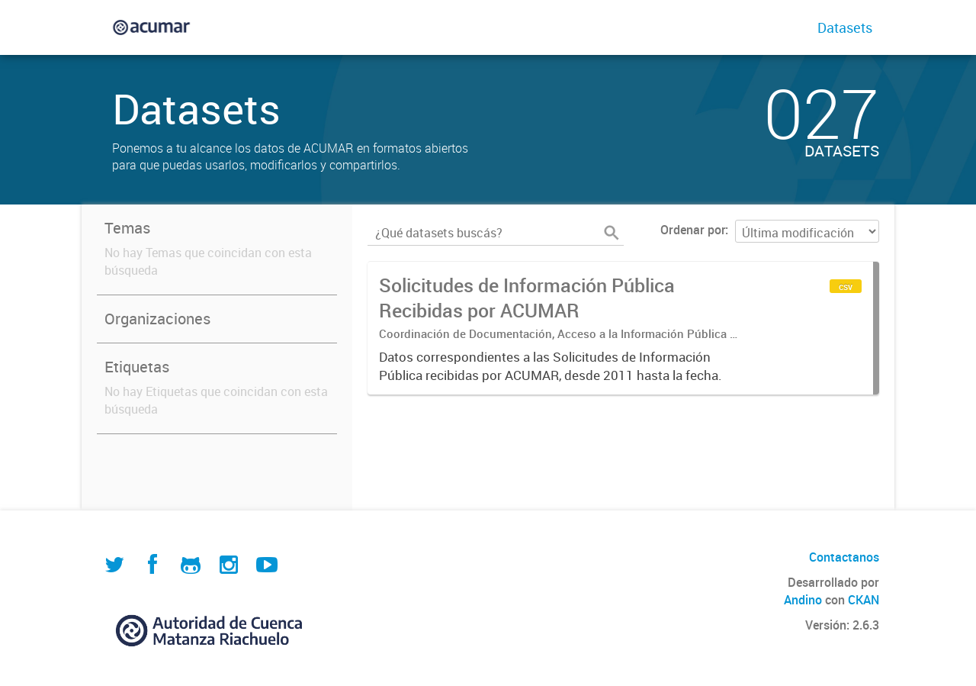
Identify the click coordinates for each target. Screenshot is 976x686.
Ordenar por (692, 229)
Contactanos (844, 557)
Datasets (844, 27)
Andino (803, 599)
